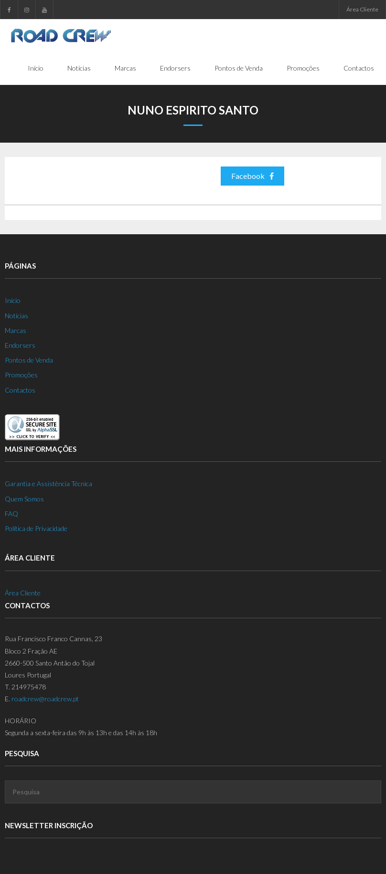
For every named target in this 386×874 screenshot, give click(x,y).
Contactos (20, 390)
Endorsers (20, 345)
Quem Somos (24, 499)
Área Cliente (362, 9)
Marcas (15, 330)
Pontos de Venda (29, 360)
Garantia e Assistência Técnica (48, 483)
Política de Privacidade (36, 528)
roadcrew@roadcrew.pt (45, 699)
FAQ (11, 514)
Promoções (21, 375)
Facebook (252, 175)
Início (13, 300)
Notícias (16, 316)
